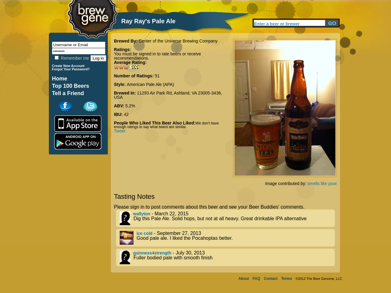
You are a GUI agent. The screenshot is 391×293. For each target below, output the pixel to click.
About (243, 278)
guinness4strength (152, 252)
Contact (271, 278)
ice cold (144, 233)
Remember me (72, 58)
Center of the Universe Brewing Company (178, 41)
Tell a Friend (68, 93)
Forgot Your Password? (71, 69)
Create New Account (68, 66)
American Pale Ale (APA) (150, 84)
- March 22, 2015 (227, 218)
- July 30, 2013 (227, 257)
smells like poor (322, 183)
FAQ (256, 278)
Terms (286, 278)
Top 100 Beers (70, 86)
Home (59, 79)
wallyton (141, 213)
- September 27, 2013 (227, 238)
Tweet (119, 130)
